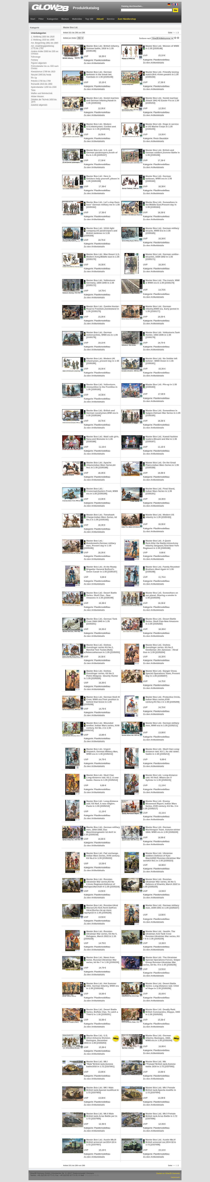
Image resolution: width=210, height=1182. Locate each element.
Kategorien (52, 19)
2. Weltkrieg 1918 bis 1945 (42, 40)
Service (110, 19)
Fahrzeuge (35, 57)
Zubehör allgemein (39, 105)
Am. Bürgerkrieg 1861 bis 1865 (44, 43)
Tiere (33, 90)
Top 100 (89, 19)
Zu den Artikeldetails (94, 63)
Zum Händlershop (127, 19)
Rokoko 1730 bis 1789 (41, 81)
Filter (41, 19)
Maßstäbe (77, 19)
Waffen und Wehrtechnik (41, 93)
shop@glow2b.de (92, 1175)
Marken (65, 19)
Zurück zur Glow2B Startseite (168, 1173)
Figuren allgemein (39, 63)
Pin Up (34, 78)
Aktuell (100, 19)
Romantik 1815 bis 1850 (41, 84)
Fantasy (34, 60)
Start (32, 19)
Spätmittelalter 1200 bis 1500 (43, 87)
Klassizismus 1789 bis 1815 (43, 71)
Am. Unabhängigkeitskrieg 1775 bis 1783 (42, 47)
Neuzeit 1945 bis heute (41, 75)
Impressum (175, 1177)
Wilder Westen (37, 96)
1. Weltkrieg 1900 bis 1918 (42, 37)
